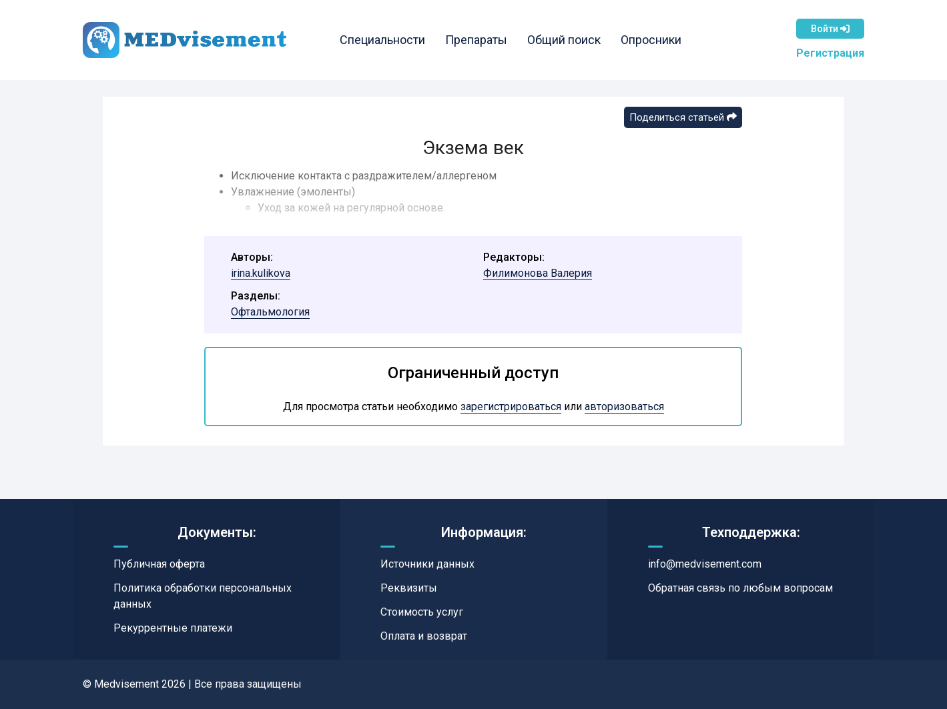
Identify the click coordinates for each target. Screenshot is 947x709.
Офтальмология (270, 311)
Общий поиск (564, 40)
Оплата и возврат (423, 636)
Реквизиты (408, 588)
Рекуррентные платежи (172, 628)
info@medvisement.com (704, 564)
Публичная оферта (159, 564)
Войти (830, 28)
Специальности (382, 40)
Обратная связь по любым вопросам (740, 588)
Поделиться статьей (683, 117)
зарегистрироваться (510, 406)
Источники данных (427, 564)
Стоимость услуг (421, 612)
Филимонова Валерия (537, 273)
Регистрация (830, 53)
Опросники (651, 40)
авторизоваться (624, 406)
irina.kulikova (260, 273)
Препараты (476, 40)
